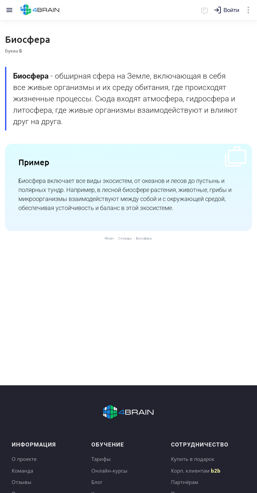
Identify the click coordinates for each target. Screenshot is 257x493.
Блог (96, 482)
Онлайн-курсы (109, 470)
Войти (231, 10)
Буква (13, 50)
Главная (40, 10)
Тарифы (101, 459)
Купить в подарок (193, 459)
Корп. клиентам (196, 470)
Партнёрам (184, 482)
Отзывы (21, 482)
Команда (22, 470)
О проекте (24, 459)
